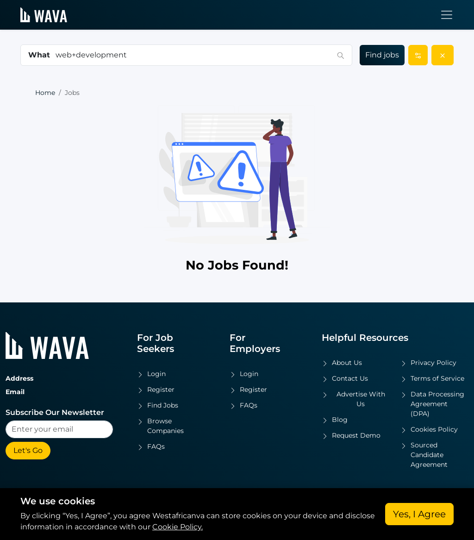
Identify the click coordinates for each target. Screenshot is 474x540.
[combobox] (193, 55)
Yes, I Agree (419, 514)
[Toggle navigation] (447, 15)
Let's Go (28, 450)
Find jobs (382, 54)
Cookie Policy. (177, 526)
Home (45, 92)
